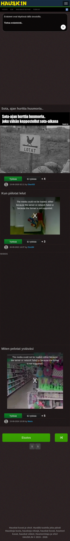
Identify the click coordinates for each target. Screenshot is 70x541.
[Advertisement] (35, 69)
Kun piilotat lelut (13, 193)
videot (36, 9)
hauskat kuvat (23, 9)
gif (11, 9)
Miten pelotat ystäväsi (17, 348)
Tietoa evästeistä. (13, 23)
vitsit (5, 9)
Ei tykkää (31, 179)
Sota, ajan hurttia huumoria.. (22, 108)
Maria (30, 421)
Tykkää (13, 179)
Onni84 (31, 247)
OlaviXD (31, 184)
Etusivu (26, 437)
